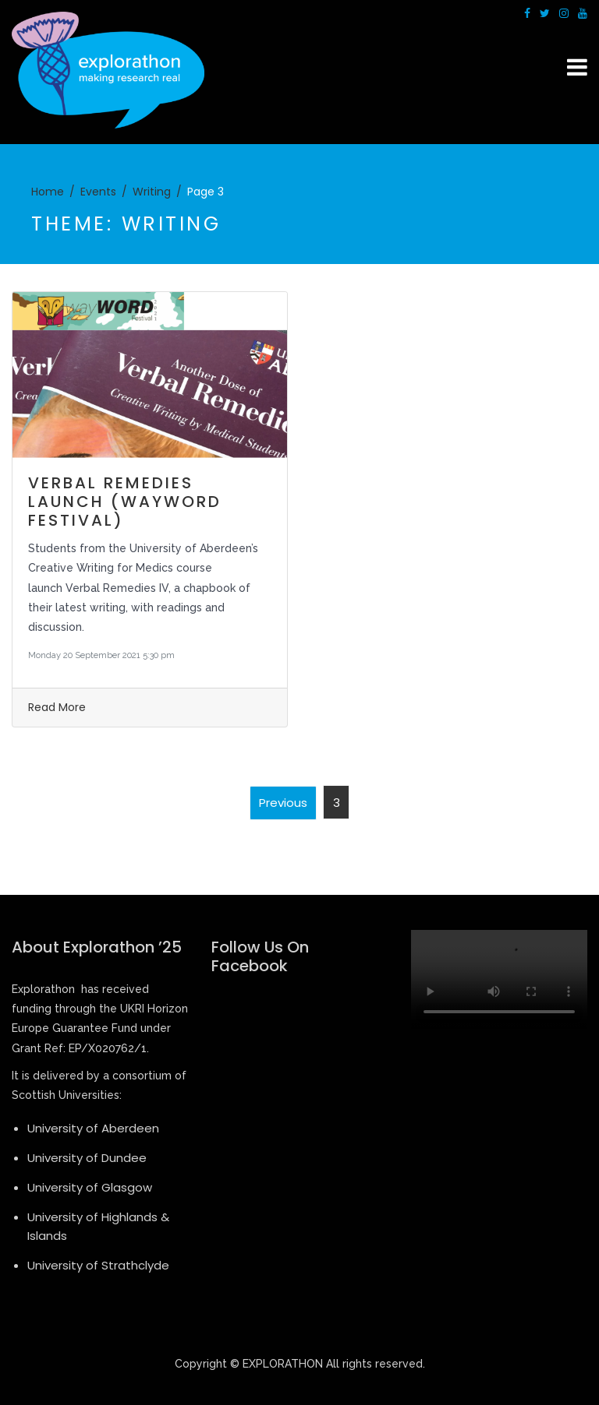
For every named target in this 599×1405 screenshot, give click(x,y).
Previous (283, 802)
